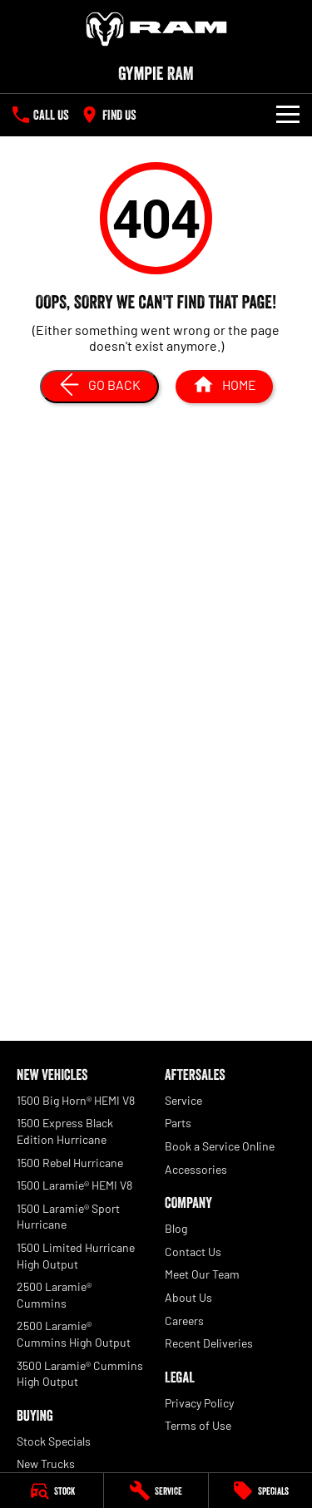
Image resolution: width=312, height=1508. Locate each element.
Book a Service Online (220, 1146)
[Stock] (51, 1490)
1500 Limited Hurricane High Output (76, 1255)
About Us (188, 1297)
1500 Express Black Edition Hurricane (65, 1131)
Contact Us (193, 1251)
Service (183, 1100)
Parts (178, 1123)
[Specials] (260, 1490)
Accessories (196, 1169)
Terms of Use (198, 1425)
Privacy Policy (199, 1403)
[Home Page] (156, 29)
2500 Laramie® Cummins (54, 1294)
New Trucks (46, 1463)
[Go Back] (99, 386)
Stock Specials (54, 1441)
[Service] (155, 1490)
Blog (176, 1228)
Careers (184, 1320)
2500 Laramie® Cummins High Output (74, 1333)
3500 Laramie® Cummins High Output (80, 1373)
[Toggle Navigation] (288, 115)
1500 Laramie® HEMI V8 (74, 1185)
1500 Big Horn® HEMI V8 (76, 1100)
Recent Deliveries (209, 1343)
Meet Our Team (202, 1274)
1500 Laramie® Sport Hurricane (68, 1216)
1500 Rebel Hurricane (70, 1163)
